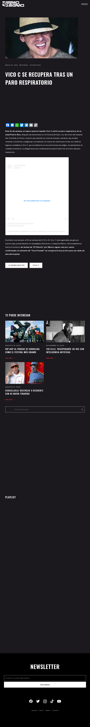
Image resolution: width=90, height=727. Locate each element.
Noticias (37, 65)
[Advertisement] (45, 105)
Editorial (23, 65)
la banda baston (16, 265)
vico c (36, 265)
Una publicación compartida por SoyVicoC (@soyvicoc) (27, 231)
